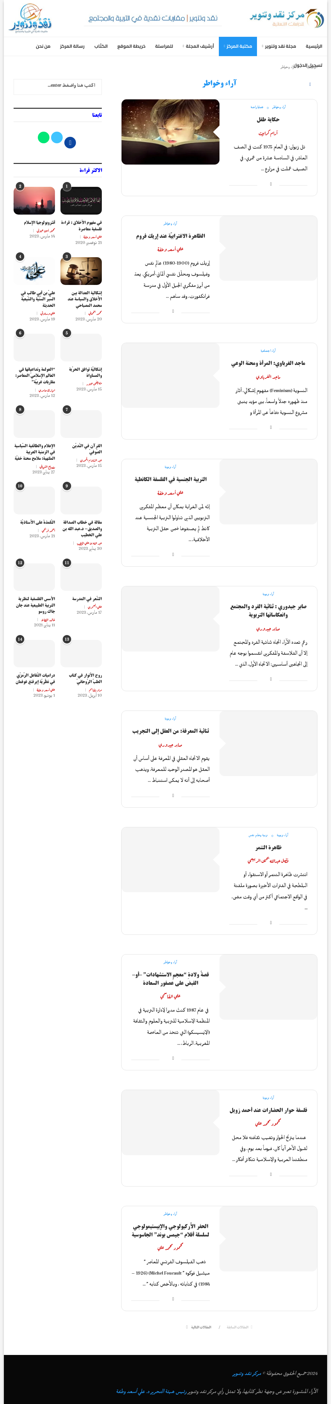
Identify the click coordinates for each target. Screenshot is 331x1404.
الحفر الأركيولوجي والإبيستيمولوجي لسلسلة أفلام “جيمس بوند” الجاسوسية (170, 1230)
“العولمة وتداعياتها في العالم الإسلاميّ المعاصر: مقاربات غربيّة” (35, 376)
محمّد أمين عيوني (46, 230)
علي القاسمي (170, 996)
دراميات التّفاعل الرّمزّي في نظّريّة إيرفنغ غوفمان (35, 678)
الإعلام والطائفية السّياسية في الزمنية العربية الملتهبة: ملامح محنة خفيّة (34, 452)
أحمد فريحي (48, 530)
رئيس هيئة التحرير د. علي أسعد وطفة (151, 1393)
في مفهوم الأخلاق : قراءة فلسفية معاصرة (81, 226)
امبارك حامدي (47, 390)
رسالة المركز (72, 46)
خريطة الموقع (131, 46)
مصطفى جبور (94, 383)
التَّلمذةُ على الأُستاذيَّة (37, 523)
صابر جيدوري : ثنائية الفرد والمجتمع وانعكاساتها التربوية (268, 610)
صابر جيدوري (268, 628)
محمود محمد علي (268, 1123)
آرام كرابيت (268, 132)
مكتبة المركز (239, 46)
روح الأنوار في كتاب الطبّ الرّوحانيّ (85, 678)
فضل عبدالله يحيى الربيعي (268, 860)
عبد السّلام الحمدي (91, 460)
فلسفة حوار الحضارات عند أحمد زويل (268, 1110)
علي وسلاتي (47, 313)
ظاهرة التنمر (268, 848)
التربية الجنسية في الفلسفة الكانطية (170, 479)
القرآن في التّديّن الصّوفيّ (87, 449)
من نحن (43, 46)
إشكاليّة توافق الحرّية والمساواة (85, 373)
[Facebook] (310, 85)
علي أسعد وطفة (170, 249)
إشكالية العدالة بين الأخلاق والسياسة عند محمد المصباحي (85, 299)
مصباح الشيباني (47, 466)
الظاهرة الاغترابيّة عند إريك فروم (170, 236)
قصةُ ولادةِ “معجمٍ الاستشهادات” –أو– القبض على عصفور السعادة (170, 979)
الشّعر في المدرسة (87, 599)
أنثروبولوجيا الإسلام (39, 223)
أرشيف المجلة (200, 46)
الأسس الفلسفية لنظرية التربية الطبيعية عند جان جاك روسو (35, 605)
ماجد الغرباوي (268, 376)
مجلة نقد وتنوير (280, 46)
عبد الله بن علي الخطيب (89, 543)
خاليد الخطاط (48, 619)
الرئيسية (314, 46)
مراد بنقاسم (95, 689)
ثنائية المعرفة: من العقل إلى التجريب (170, 731)
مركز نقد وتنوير (247, 1375)
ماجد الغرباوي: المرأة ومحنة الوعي (268, 363)
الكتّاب (101, 46)
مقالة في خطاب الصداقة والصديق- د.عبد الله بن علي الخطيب (82, 529)
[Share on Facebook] (271, 185)
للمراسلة (164, 46)
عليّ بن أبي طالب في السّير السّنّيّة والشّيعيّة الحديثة (38, 299)
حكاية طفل (268, 120)
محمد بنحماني (95, 313)
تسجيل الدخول (308, 65)
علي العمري (95, 607)
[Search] (297, 84)
